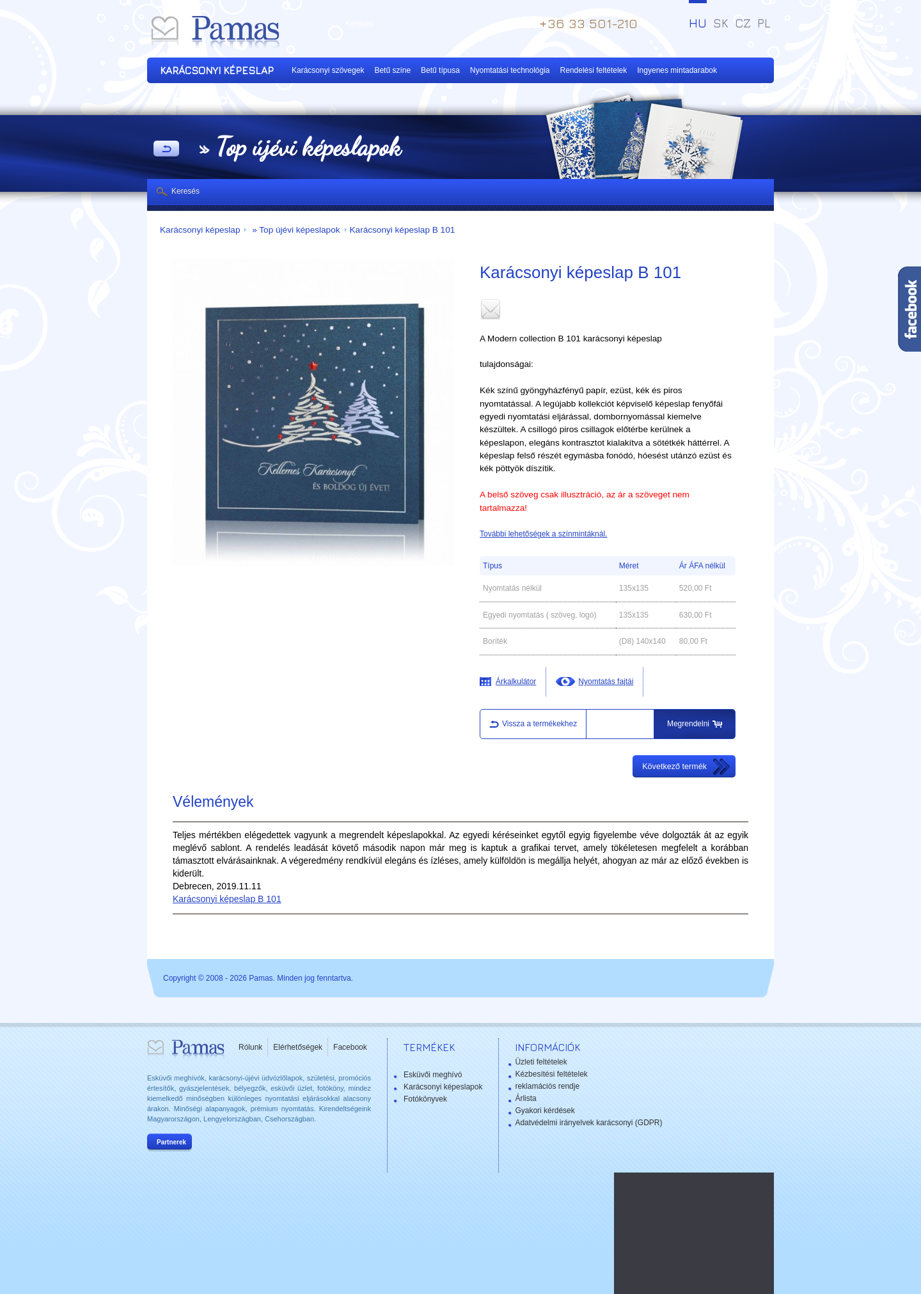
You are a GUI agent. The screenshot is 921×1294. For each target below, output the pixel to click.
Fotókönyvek (425, 1099)
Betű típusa (440, 70)
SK (720, 23)
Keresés (185, 191)
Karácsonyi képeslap (200, 230)
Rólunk (250, 1047)
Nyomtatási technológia (510, 70)
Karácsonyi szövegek (328, 70)
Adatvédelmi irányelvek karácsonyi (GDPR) (588, 1122)
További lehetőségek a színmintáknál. (543, 533)
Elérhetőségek (297, 1047)
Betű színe (392, 70)
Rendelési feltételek (593, 70)
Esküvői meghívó (433, 1074)
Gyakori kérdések (544, 1110)
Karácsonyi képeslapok (443, 1086)
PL (764, 23)
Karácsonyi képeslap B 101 (402, 230)
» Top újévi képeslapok (294, 230)
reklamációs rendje (547, 1086)
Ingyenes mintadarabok (677, 70)
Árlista (525, 1098)
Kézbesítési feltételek (551, 1074)
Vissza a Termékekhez (166, 150)
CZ (743, 23)
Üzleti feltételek (541, 1061)
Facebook (350, 1047)
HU (698, 23)
